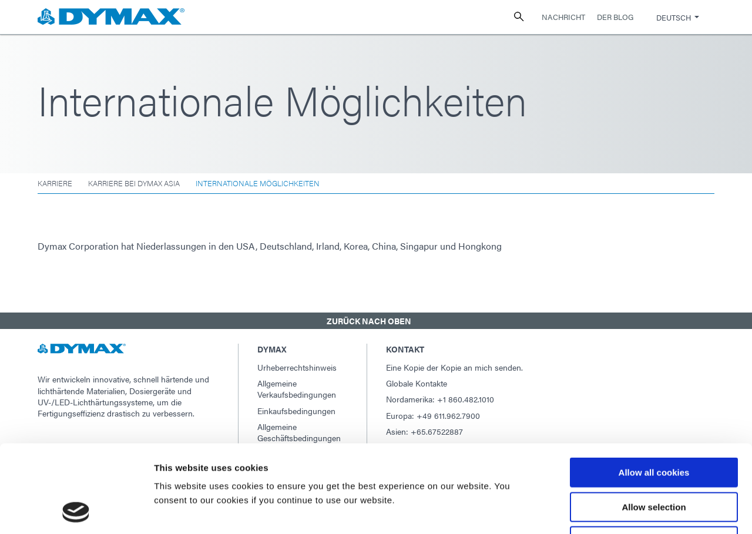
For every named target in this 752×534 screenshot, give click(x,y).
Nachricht (563, 16)
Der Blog (615, 16)
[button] (376, 321)
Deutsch (673, 17)
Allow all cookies (654, 390)
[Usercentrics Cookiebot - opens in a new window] (76, 511)
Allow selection (654, 425)
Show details (616, 511)
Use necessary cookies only (654, 459)
